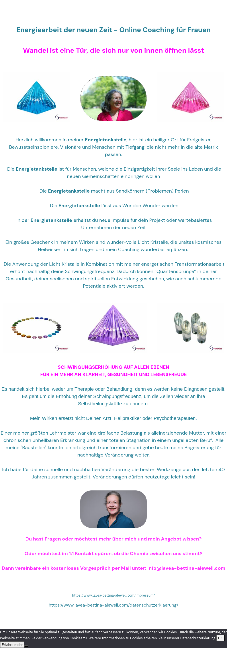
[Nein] (26, 646)
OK (220, 638)
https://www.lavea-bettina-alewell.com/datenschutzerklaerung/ (113, 605)
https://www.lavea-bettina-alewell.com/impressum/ (113, 595)
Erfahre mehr (12, 644)
